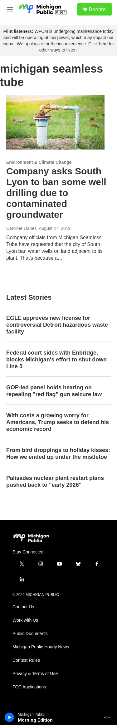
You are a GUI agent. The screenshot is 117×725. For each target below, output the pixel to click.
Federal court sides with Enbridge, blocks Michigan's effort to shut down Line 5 (56, 359)
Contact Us (23, 607)
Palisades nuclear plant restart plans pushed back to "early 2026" (55, 481)
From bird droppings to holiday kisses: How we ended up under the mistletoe (58, 453)
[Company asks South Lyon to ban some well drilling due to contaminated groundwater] (55, 122)
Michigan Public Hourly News (40, 647)
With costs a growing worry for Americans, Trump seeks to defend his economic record (57, 422)
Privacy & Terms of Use (35, 673)
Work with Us (25, 620)
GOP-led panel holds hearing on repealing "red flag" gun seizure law (54, 390)
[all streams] (108, 717)
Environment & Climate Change (38, 162)
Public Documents (30, 633)
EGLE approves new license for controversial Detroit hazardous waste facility (57, 325)
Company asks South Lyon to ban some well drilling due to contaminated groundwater (56, 192)
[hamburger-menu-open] (10, 9)
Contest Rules (26, 660)
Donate (97, 9)
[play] (9, 717)
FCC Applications (29, 687)
